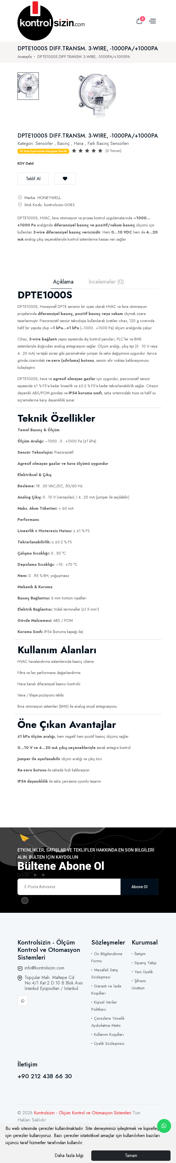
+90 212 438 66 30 (44, 1076)
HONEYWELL (49, 198)
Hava (78, 143)
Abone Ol (139, 887)
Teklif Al (33, 179)
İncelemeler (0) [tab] (106, 281)
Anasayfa (24, 56)
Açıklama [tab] (63, 281)
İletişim (140, 954)
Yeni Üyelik (143, 972)
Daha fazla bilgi (69, 1155)
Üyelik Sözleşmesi (109, 1043)
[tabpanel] (97, 95)
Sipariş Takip (145, 963)
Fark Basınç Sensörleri (108, 143)
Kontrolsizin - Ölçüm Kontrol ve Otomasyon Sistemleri (83, 1113)
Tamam (131, 1155)
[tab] (28, 86)
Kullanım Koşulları (109, 1034)
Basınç (63, 143)
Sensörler (44, 143)
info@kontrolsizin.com (44, 968)
